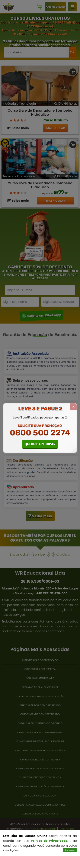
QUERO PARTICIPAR (40, 444)
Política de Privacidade (49, 841)
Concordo (69, 850)
